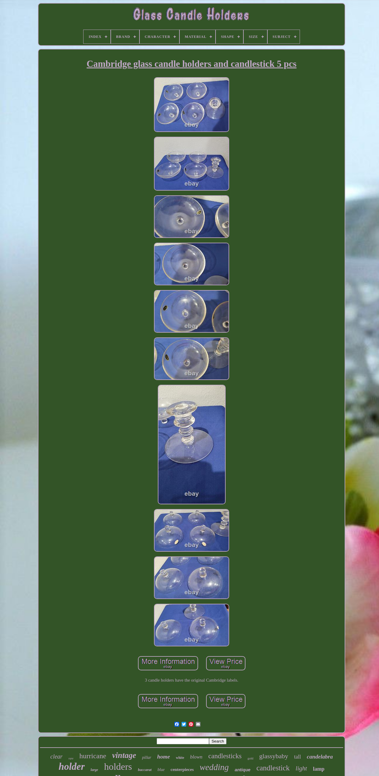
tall (297, 757)
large (94, 770)
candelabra (320, 757)
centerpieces (182, 769)
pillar (146, 757)
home (163, 757)
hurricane (92, 756)
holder (72, 766)
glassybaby (273, 756)
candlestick (273, 768)
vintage (124, 755)
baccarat (145, 769)
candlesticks (225, 756)
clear (56, 756)
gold (250, 758)
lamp (319, 769)
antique (242, 769)
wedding (214, 767)
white (180, 758)
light (301, 768)
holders (118, 766)
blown (196, 757)
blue (161, 769)
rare (70, 758)
